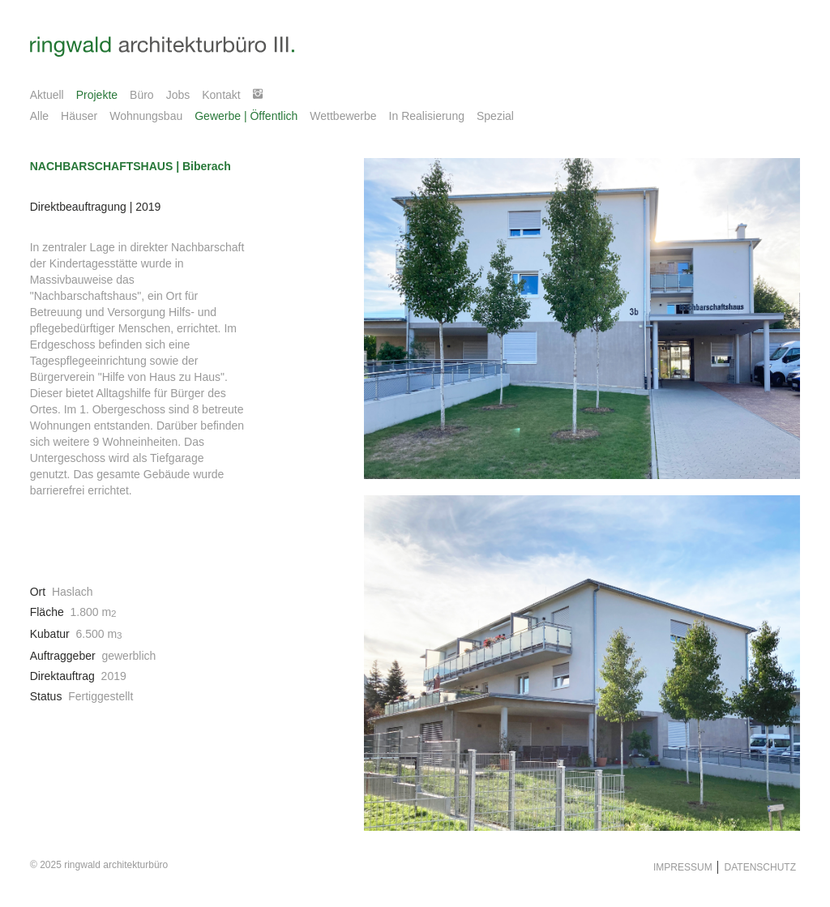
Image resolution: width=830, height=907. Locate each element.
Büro (142, 94)
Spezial (495, 115)
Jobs (178, 94)
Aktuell (47, 94)
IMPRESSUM (682, 867)
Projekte (97, 94)
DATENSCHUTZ (757, 867)
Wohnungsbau (145, 115)
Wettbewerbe (343, 115)
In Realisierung (426, 115)
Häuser (79, 115)
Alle (39, 115)
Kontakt (221, 94)
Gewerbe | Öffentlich (246, 115)
